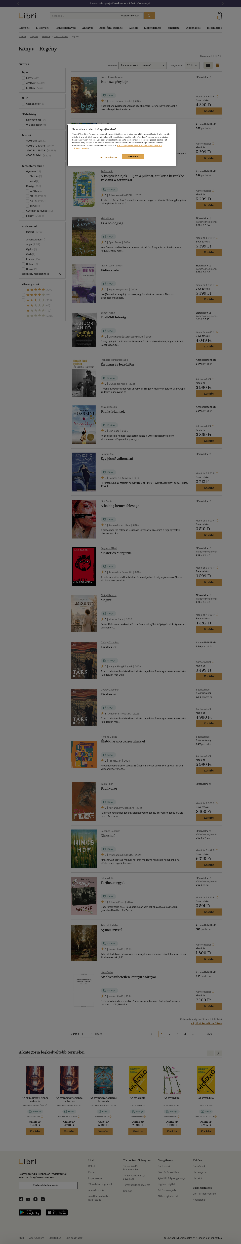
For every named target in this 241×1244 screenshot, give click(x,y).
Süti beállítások (108, 157)
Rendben (133, 156)
